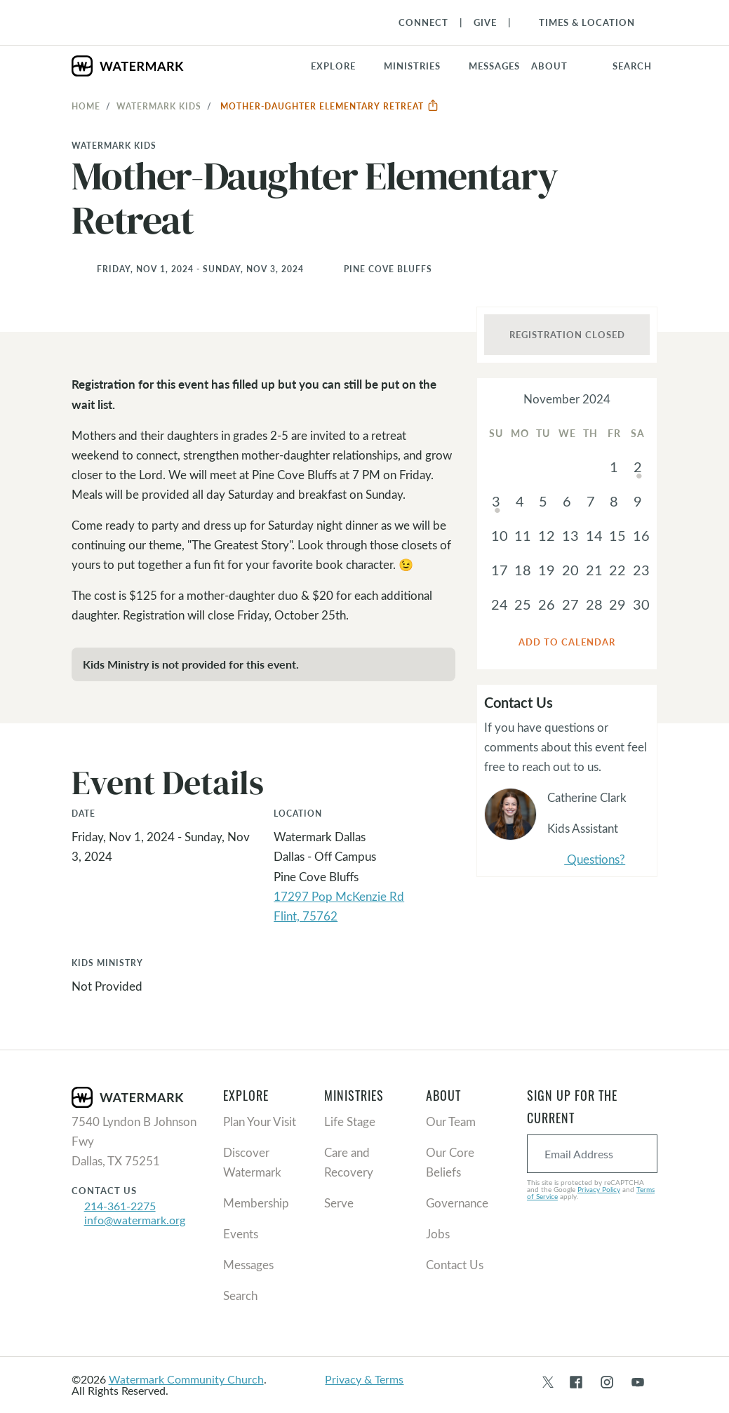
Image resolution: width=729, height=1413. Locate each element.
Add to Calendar (567, 642)
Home (86, 106)
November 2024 (566, 399)
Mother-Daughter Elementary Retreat (329, 106)
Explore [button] (333, 66)
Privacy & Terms (364, 1379)
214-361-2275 (120, 1205)
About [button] (549, 66)
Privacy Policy (598, 1189)
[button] (420, 66)
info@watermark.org (134, 1219)
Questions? (586, 860)
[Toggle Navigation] (579, 22)
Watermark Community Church (186, 1379)
